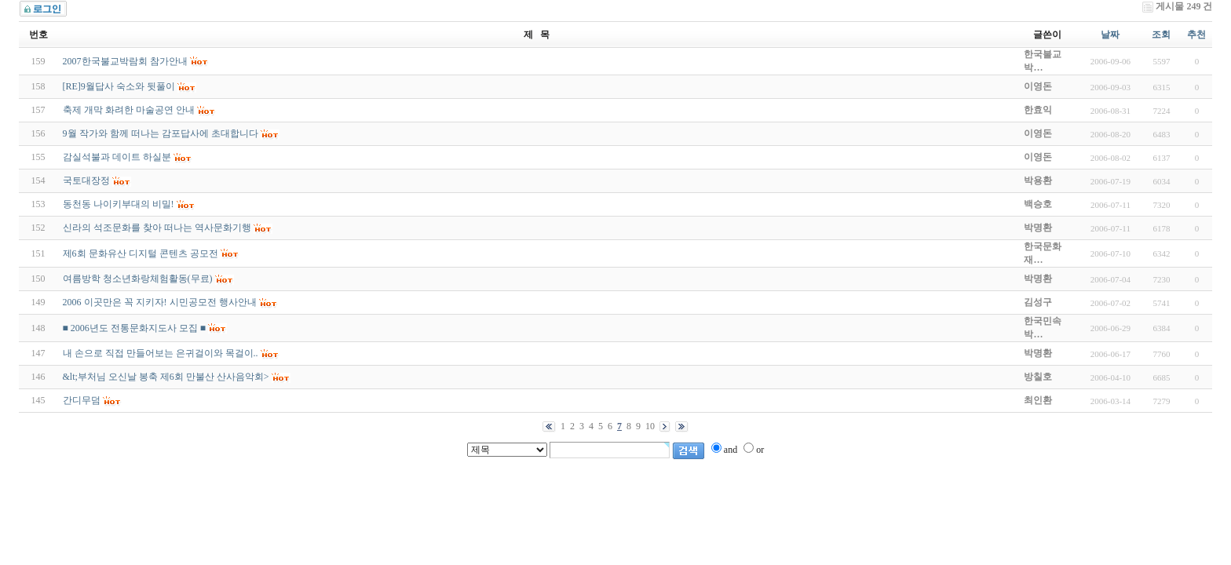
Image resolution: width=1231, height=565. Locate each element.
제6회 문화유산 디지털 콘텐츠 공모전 (140, 253)
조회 (1161, 34)
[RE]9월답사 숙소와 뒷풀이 (119, 86)
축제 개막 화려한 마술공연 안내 (129, 109)
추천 (1196, 34)
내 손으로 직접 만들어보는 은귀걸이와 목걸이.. (160, 353)
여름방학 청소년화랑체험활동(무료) (138, 278)
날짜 (1110, 34)
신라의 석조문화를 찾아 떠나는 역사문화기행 (157, 227)
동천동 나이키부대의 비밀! (118, 204)
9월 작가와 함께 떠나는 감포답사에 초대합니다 (160, 133)
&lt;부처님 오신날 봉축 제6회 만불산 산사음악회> (166, 376)
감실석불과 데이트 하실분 (117, 156)
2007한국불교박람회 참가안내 (125, 61)
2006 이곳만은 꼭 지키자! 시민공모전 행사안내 (160, 302)
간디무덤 (81, 400)
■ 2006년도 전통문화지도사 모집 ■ (134, 328)
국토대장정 (86, 180)
